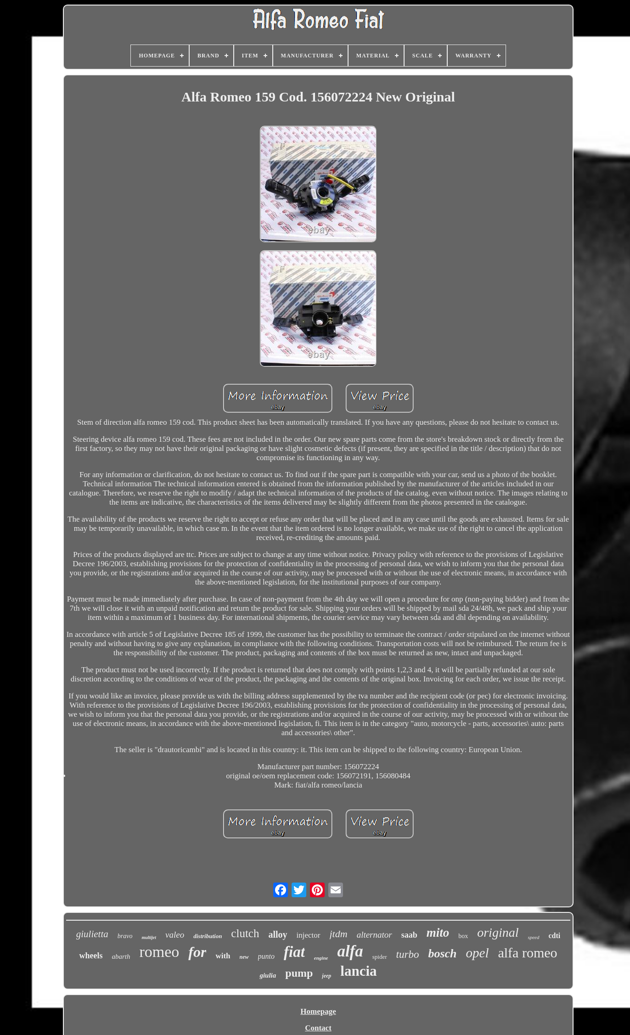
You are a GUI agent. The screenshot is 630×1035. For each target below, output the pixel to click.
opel (477, 952)
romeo (159, 951)
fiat (294, 952)
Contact (318, 1028)
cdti (555, 935)
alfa (350, 951)
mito (438, 932)
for (197, 952)
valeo (174, 934)
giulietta (92, 933)
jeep (326, 976)
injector (309, 935)
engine (321, 958)
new (244, 957)
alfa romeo (527, 952)
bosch (442, 953)
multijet (148, 937)
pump (299, 973)
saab (409, 934)
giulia (267, 975)
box (463, 936)
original (497, 932)
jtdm (339, 933)
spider (379, 956)
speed (533, 937)
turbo (407, 954)
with (222, 955)
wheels (90, 955)
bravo (125, 936)
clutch (245, 933)
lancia (358, 971)
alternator (374, 934)
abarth (121, 956)
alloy (277, 934)
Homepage (318, 1011)
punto (266, 956)
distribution (207, 936)
